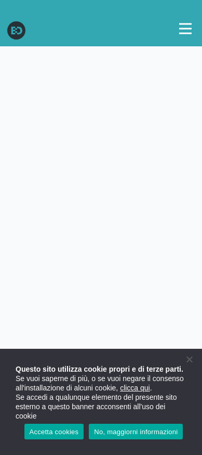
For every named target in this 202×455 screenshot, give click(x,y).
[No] (189, 359)
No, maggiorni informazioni (136, 432)
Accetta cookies (54, 432)
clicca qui (135, 388)
